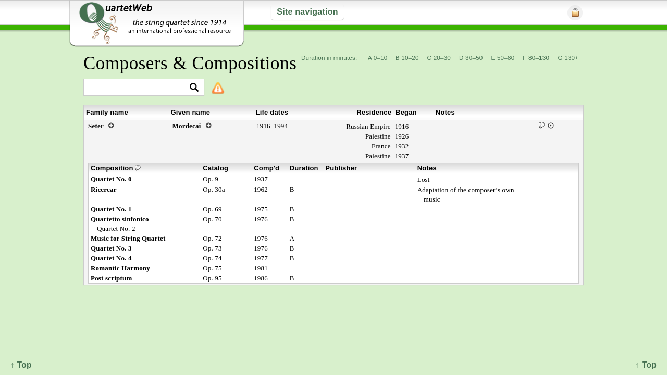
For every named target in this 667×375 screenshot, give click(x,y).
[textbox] (139, 87)
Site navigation (307, 11)
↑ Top (646, 364)
